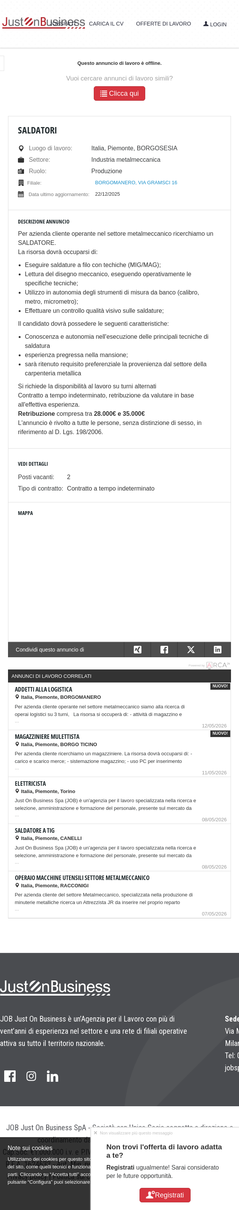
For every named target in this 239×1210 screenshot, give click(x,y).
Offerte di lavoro (163, 24)
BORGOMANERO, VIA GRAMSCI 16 (136, 182)
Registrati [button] (165, 1195)
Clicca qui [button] (119, 93)
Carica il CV (106, 24)
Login (214, 24)
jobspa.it (63, 24)
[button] (217, 649)
